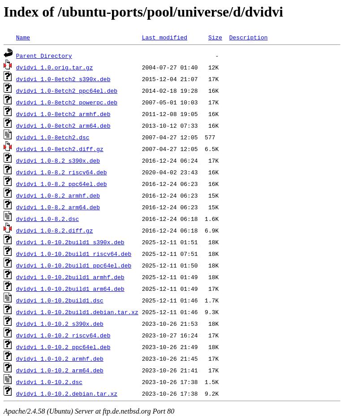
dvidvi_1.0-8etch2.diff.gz (59, 149)
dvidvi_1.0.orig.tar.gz (54, 67)
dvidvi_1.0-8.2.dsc (47, 219)
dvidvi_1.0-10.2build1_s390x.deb (70, 242)
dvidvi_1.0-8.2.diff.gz (54, 230)
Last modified (164, 37)
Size (215, 37)
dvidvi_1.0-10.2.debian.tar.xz (66, 393)
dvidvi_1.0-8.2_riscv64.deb (61, 172)
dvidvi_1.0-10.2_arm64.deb (59, 370)
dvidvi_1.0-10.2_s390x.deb (59, 324)
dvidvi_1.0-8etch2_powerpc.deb (66, 102)
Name (23, 37)
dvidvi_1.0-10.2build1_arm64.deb (70, 289)
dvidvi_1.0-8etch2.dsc (53, 137)
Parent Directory (44, 56)
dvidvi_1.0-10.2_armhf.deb (59, 358)
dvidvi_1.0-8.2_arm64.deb (58, 207)
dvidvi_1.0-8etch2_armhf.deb (63, 114)
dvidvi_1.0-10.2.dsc (49, 382)
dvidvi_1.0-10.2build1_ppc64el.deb (73, 265)
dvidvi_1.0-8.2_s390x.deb (58, 160)
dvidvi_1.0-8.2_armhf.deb (58, 195)
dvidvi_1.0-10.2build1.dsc (59, 300)
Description (248, 37)
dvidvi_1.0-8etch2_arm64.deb (63, 125)
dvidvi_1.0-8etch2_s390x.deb (63, 79)
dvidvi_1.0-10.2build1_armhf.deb (70, 277)
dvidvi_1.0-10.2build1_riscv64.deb (73, 254)
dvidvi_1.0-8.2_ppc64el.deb (61, 184)
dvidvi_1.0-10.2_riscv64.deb (63, 335)
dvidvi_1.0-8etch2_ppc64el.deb (66, 90)
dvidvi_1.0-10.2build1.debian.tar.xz (77, 312)
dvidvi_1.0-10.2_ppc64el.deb (63, 347)
